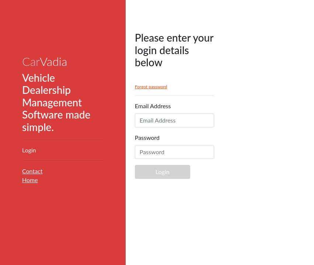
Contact (32, 170)
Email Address (153, 105)
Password (147, 137)
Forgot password (151, 86)
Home (30, 179)
